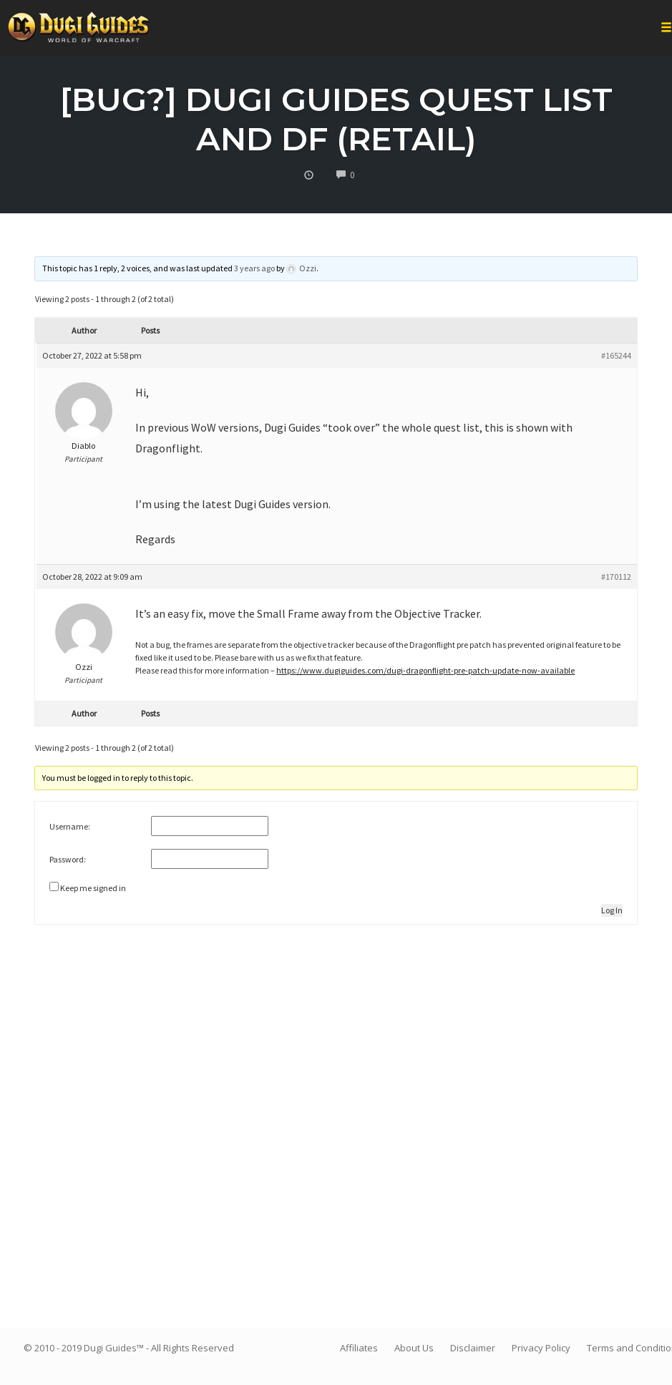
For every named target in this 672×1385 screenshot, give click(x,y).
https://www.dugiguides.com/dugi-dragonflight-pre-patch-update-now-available (425, 670)
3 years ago (254, 268)
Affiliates (359, 1347)
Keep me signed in (93, 888)
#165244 (616, 355)
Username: (69, 826)
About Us (414, 1347)
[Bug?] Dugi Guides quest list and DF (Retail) (336, 118)
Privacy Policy (541, 1347)
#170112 (616, 576)
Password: (67, 859)
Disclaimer (472, 1347)
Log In (612, 910)
